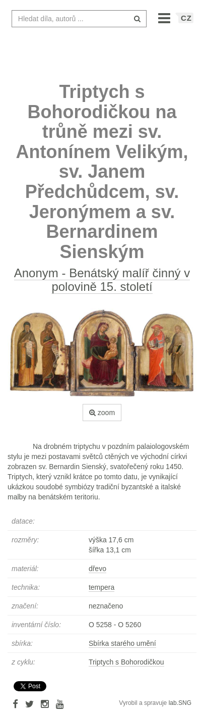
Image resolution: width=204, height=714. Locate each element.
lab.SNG (180, 702)
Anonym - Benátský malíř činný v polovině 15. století (102, 279)
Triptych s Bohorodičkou (126, 662)
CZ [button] (186, 18)
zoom (102, 413)
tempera (101, 587)
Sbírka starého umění (122, 643)
